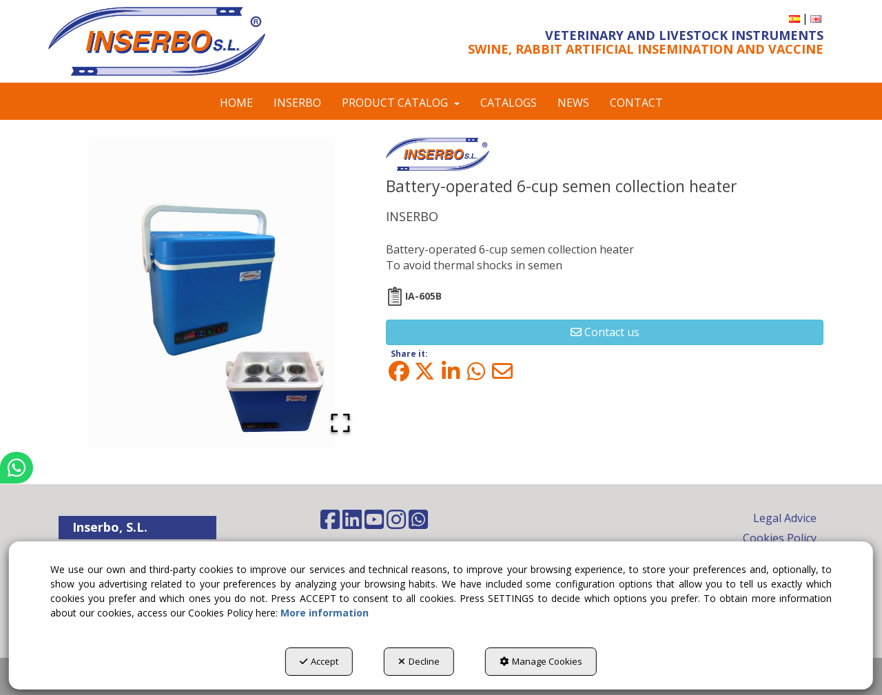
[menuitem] (794, 18)
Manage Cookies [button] (541, 661)
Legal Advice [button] (785, 518)
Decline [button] (419, 661)
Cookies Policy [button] (780, 538)
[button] (174, 41)
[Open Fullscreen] (340, 423)
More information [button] (324, 612)
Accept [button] (319, 661)
